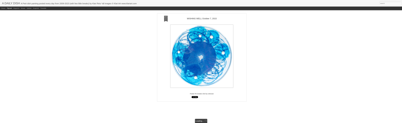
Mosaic (23, 8)
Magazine (16, 8)
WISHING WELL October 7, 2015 (202, 13)
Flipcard (9, 8)
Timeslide (43, 8)
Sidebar (29, 8)
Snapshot (36, 8)
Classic (3, 8)
